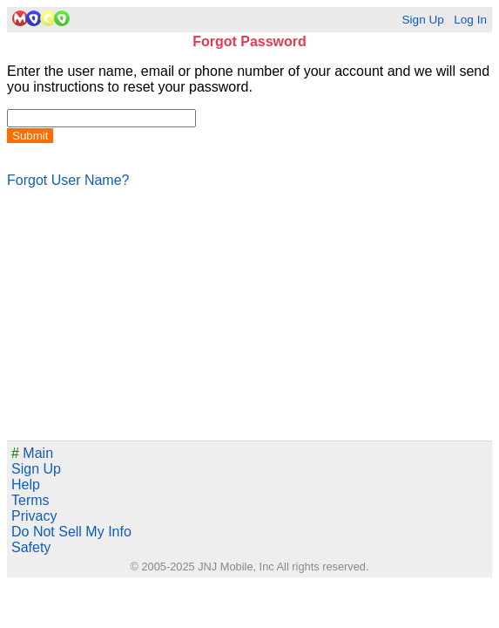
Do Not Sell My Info (71, 531)
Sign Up (422, 19)
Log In (470, 19)
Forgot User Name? (68, 180)
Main (32, 453)
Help (25, 484)
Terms (30, 500)
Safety (31, 547)
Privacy (34, 516)
